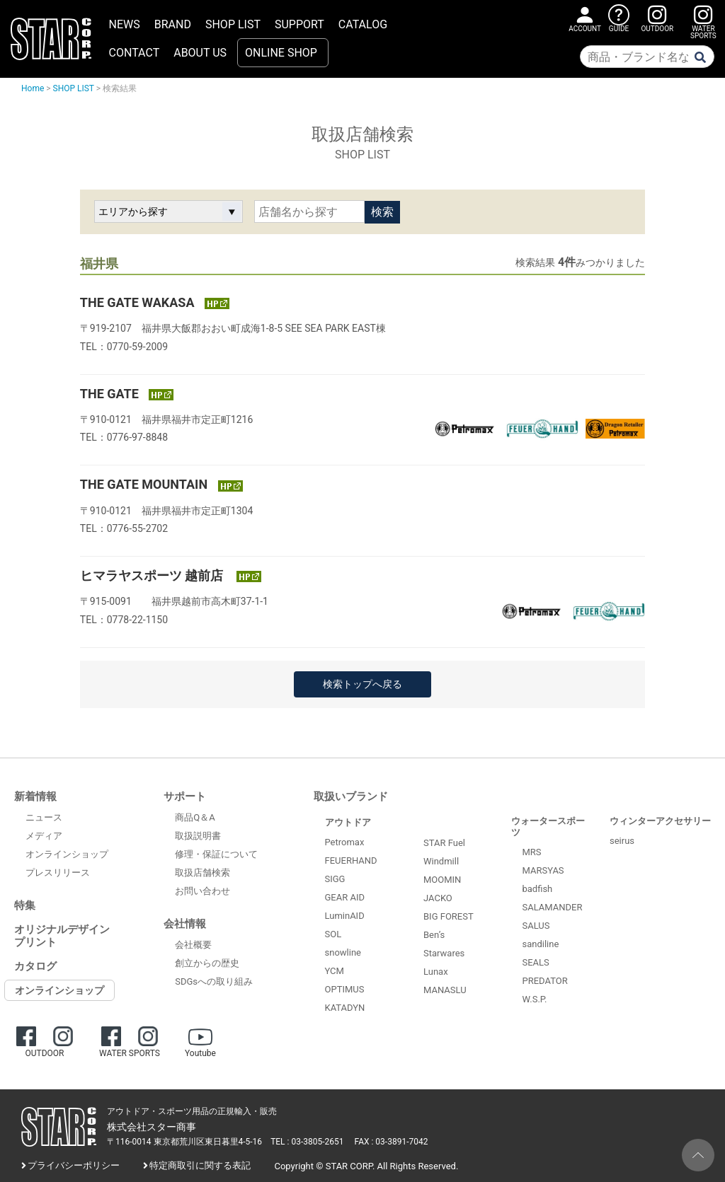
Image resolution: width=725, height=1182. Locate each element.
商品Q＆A (195, 817)
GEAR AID (345, 897)
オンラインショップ (66, 854)
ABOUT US (200, 52)
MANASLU (445, 990)
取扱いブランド (351, 796)
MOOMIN (442, 879)
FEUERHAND (351, 860)
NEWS (124, 24)
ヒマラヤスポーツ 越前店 (154, 575)
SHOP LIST (233, 24)
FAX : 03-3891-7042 (391, 1142)
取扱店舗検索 (202, 872)
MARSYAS (543, 870)
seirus (622, 840)
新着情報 (35, 796)
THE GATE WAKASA (139, 302)
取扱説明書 (198, 835)
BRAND (172, 24)
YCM (334, 971)
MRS (532, 852)
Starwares (443, 953)
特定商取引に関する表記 (200, 1165)
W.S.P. (535, 999)
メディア (43, 835)
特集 (24, 905)
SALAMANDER (553, 907)
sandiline (541, 944)
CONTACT (134, 52)
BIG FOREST (448, 916)
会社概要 (193, 944)
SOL (333, 934)
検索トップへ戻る (362, 684)
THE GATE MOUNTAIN (145, 484)
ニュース (43, 817)
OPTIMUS (345, 989)
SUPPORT (299, 24)
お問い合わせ (202, 891)
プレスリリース (57, 872)
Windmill (441, 861)
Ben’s (434, 934)
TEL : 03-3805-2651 (306, 1142)
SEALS (536, 962)
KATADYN (345, 1007)
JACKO (437, 898)
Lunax (435, 971)
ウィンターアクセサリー (660, 821)
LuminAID (345, 915)
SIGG (335, 879)
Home (32, 88)
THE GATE (111, 393)
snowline (343, 952)
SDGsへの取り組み (214, 981)
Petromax (345, 842)
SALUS (536, 925)
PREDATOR (545, 980)
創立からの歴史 (207, 963)
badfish (538, 888)
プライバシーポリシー (74, 1165)
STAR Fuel (444, 843)
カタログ (35, 966)
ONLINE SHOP (281, 52)
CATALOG (362, 24)
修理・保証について (216, 854)
